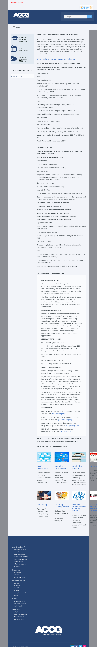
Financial (16, 588)
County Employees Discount (22, 593)
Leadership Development (21, 614)
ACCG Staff (17, 566)
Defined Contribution (20, 564)
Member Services (19, 617)
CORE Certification (42, 467)
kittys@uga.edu (66, 431)
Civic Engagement (19, 619)
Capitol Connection (19, 577)
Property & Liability (19, 554)
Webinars (16, 595)
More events (15, 77)
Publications (17, 572)
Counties (16, 590)
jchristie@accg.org (65, 419)
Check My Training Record (62, 505)
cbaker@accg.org (58, 414)
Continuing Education (77, 467)
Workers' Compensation (21, 557)
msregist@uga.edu (72, 425)
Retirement (17, 585)
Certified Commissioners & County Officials (79, 507)
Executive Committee (20, 549)
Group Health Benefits (20, 559)
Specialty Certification (60, 467)
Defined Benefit (18, 561)
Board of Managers (19, 552)
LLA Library (42, 504)
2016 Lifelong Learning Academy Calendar (56, 59)
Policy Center (17, 612)
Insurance (16, 583)
